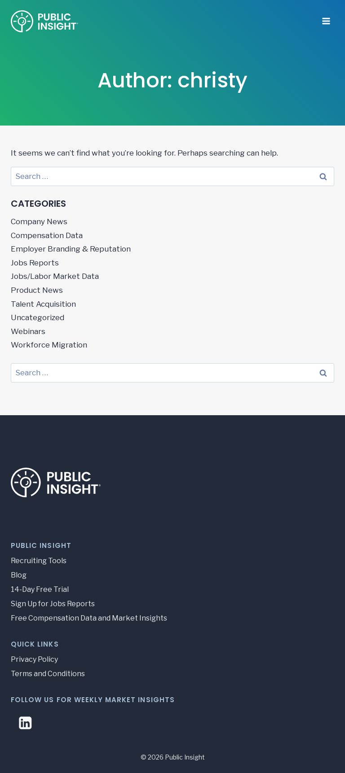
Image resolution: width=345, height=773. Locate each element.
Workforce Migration (49, 344)
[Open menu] (326, 18)
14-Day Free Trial (40, 589)
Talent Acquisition (43, 304)
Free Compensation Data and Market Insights (89, 618)
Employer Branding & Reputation (71, 248)
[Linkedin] (25, 723)
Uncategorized (37, 317)
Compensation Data (47, 235)
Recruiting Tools (38, 560)
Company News (39, 221)
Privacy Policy (34, 659)
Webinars (28, 331)
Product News (37, 290)
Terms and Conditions (48, 673)
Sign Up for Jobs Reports (53, 603)
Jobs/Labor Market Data (55, 276)
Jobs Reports (35, 262)
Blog (19, 575)
